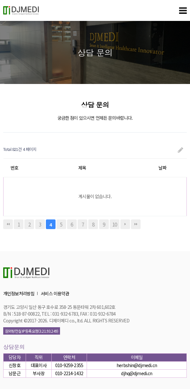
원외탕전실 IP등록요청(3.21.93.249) (31, 331)
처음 (8, 224)
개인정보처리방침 (18, 293)
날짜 (162, 167)
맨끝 (136, 224)
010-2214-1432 (69, 373)
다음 (125, 224)
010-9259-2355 (69, 365)
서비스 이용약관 (55, 293)
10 (114, 224)
